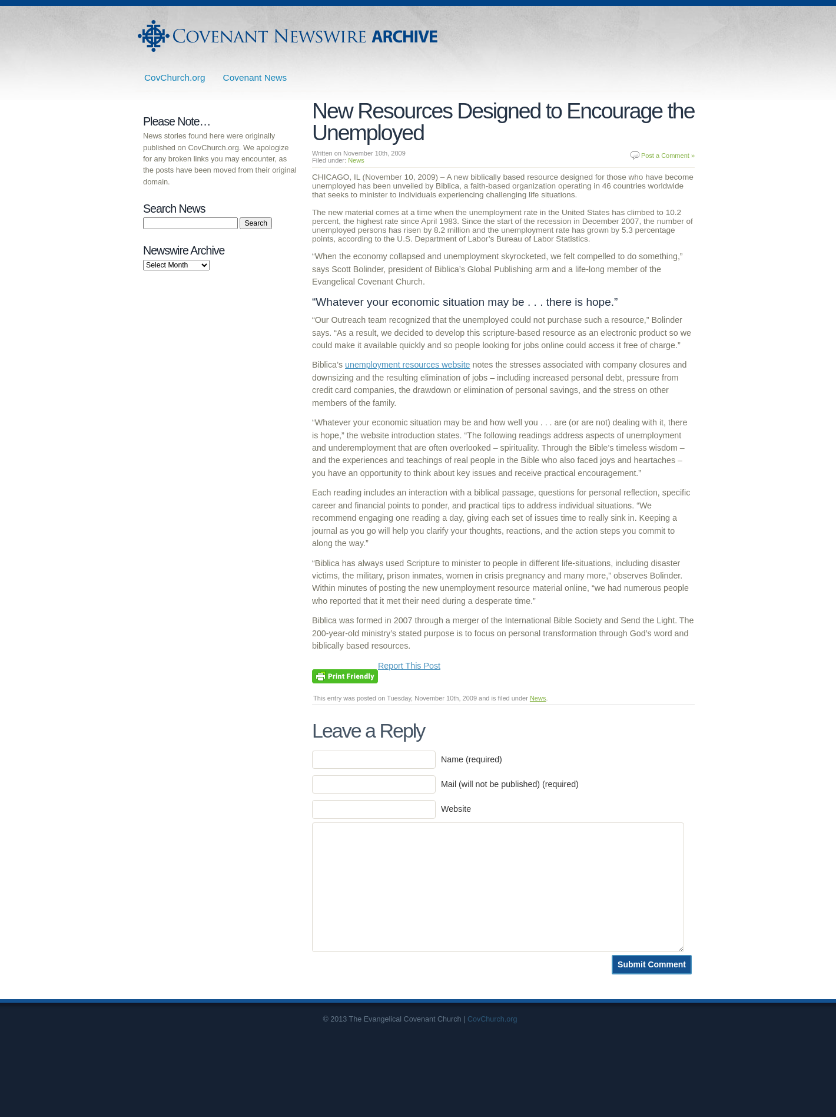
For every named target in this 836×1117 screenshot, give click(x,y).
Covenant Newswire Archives (289, 36)
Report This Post (409, 665)
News (356, 160)
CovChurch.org (174, 77)
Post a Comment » (668, 155)
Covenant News (255, 77)
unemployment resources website (407, 364)
